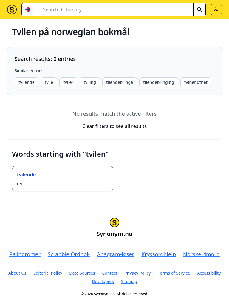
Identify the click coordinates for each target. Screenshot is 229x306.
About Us (17, 273)
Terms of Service (174, 273)
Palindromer (25, 254)
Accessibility (209, 273)
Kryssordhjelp (158, 254)
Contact (109, 273)
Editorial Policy (47, 273)
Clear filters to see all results (114, 126)
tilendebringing (158, 82)
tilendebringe (119, 82)
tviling (89, 82)
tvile (49, 82)
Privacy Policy (137, 273)
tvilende (26, 82)
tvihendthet (196, 82)
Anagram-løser (115, 254)
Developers (103, 281)
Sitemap (129, 281)
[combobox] (122, 9)
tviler (68, 82)
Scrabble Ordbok (69, 254)
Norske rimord (201, 254)
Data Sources (82, 273)
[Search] (199, 9)
